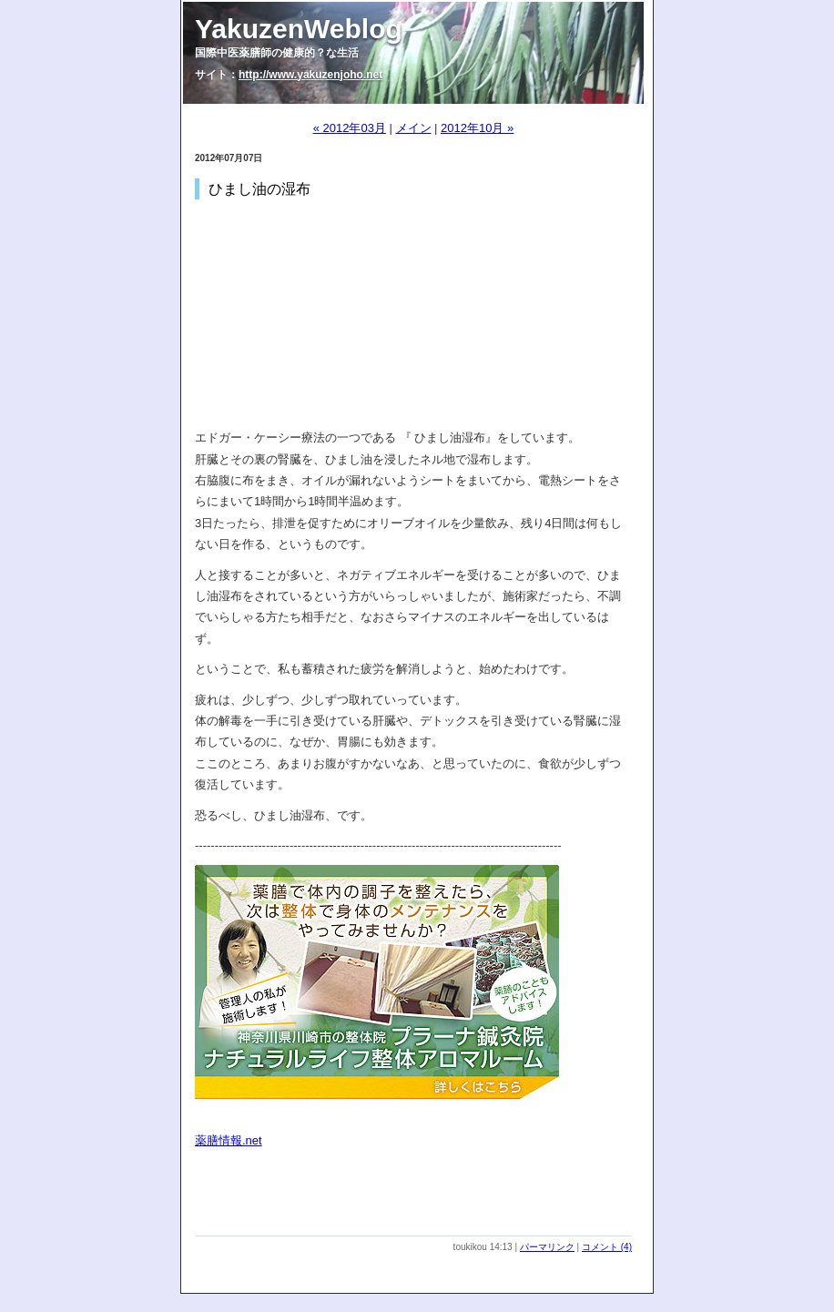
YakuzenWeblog (298, 29)
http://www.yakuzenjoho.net (310, 74)
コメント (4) (607, 1247)
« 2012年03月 (349, 128)
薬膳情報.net (228, 1140)
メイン (414, 128)
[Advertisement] (408, 1208)
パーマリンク (547, 1247)
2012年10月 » (477, 128)
